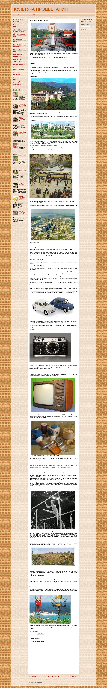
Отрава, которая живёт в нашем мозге (22, 184)
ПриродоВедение (17, 71)
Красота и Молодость (18, 39)
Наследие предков (17, 56)
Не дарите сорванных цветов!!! (21, 145)
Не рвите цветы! (22, 92)
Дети (14, 28)
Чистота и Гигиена (17, 84)
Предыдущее (73, 676)
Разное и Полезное (17, 77)
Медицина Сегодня (17, 44)
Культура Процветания (18, 14)
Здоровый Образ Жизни (18, 31)
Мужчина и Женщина (18, 52)
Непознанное (16, 57)
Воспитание (16, 24)
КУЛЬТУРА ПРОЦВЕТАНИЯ (41, 9)
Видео (14, 23)
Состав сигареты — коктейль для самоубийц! (22, 212)
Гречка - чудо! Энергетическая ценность (22, 132)
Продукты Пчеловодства (18, 72)
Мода (14, 51)
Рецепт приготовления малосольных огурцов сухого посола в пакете (22, 172)
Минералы (15, 47)
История (15, 37)
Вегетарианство (16, 21)
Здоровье (15, 33)
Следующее (33, 676)
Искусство (15, 36)
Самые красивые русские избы (22, 118)
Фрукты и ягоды (16, 81)
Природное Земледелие (18, 69)
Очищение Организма (18, 62)
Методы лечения (17, 46)
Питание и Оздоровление (19, 64)
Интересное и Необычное (19, 34)
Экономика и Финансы (18, 86)
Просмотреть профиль (86, 21)
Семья (14, 79)
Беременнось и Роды (18, 19)
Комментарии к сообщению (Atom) (44, 679)
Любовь (15, 42)
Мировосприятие (17, 49)
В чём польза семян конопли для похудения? (22, 105)
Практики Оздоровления (18, 67)
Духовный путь (16, 29)
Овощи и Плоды (16, 61)
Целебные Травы (17, 82)
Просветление (36, 635)
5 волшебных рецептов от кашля (22, 157)
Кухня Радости (42, 14)
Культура (15, 41)
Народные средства (17, 54)
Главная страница (53, 676)
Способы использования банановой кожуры (22, 198)
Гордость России (17, 26)
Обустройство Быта (17, 59)
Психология (15, 76)
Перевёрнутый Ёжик (31, 14)
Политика (15, 66)
